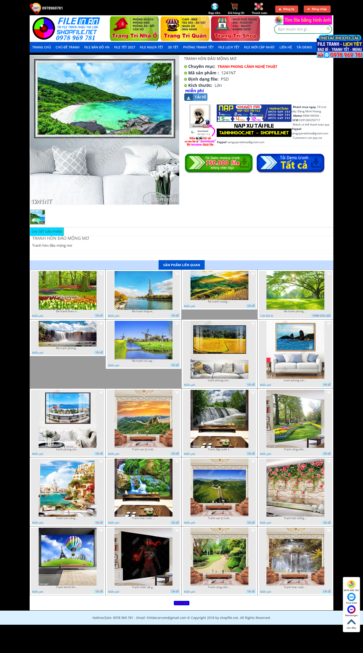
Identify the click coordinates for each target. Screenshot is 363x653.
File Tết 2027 (124, 47)
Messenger (351, 611)
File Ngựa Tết (151, 47)
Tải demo (304, 47)
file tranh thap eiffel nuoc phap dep (143, 311)
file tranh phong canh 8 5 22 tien (67, 348)
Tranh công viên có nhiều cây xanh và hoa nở (295, 449)
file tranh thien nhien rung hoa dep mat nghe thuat (67, 311)
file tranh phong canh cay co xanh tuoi (295, 311)
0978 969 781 (351, 586)
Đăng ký (286, 9)
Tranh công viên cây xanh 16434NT (219, 587)
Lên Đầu (351, 623)
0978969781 (46, 8)
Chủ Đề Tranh (68, 47)
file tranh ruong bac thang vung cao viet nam (219, 301)
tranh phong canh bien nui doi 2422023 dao (295, 380)
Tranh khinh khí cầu (67, 587)
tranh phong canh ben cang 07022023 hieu (67, 449)
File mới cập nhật (259, 47)
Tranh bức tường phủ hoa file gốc (295, 518)
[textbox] (303, 29)
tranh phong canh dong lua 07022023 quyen (219, 380)
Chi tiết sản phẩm (47, 231)
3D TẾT (173, 47)
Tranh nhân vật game (143, 587)
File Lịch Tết (228, 47)
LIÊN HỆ (285, 47)
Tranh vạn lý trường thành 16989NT (143, 449)
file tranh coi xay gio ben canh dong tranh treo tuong (143, 361)
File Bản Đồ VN (97, 47)
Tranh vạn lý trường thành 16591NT (219, 518)
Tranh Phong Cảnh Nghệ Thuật (247, 66)
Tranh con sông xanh (67, 518)
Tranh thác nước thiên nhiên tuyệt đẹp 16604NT (143, 518)
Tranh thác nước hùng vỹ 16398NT (295, 587)
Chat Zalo (351, 598)
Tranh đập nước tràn (219, 449)
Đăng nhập (317, 9)
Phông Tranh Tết (198, 47)
